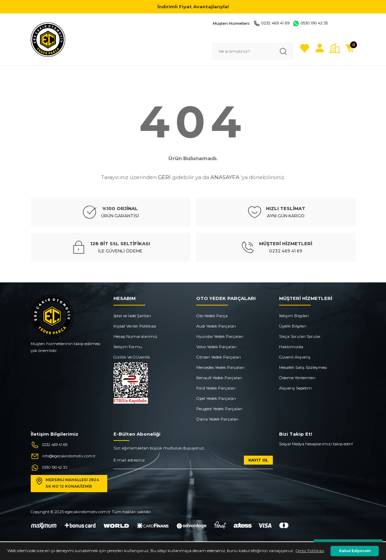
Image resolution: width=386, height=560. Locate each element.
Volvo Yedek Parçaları (216, 346)
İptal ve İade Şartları (132, 315)
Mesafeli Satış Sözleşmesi (303, 367)
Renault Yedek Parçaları (219, 377)
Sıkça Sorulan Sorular (300, 336)
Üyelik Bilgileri (292, 326)
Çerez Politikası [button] (310, 550)
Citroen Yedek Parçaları (218, 357)
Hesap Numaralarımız (135, 336)
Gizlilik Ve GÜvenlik (131, 357)
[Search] (253, 51)
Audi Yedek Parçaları (216, 326)
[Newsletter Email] (193, 462)
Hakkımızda (291, 346)
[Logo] (48, 39)
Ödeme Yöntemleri (297, 377)
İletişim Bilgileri (294, 315)
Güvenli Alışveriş (294, 357)
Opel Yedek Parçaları (216, 398)
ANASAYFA (224, 177)
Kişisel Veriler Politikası (134, 326)
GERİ (164, 177)
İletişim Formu (127, 346)
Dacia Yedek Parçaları (217, 419)
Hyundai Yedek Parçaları (220, 336)
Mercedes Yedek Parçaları (220, 367)
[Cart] (350, 48)
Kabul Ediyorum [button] (354, 551)
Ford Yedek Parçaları (216, 388)
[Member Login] (319, 48)
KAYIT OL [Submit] (258, 460)
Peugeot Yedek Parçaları (219, 408)
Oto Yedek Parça (212, 315)
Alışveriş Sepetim (295, 388)
